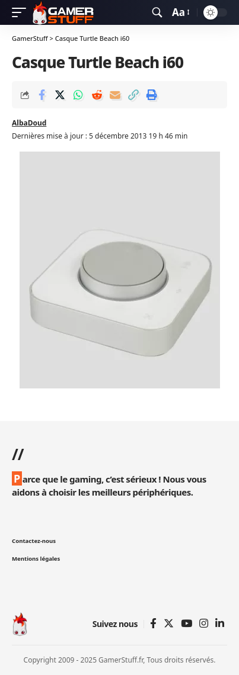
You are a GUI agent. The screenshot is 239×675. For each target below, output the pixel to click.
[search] (157, 12)
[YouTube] (186, 623)
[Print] (152, 94)
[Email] (115, 94)
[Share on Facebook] (41, 94)
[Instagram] (203, 623)
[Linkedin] (219, 623)
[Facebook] (153, 623)
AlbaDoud (29, 123)
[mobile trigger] (22, 12)
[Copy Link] (133, 94)
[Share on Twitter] (60, 94)
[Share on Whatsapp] (78, 94)
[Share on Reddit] (96, 94)
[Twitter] (169, 623)
